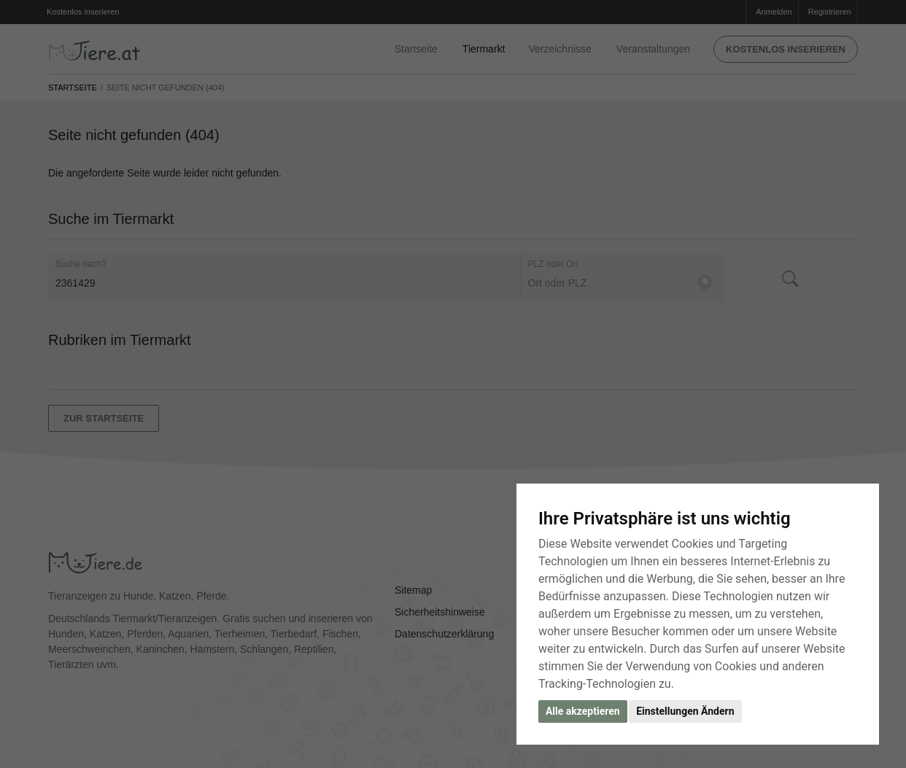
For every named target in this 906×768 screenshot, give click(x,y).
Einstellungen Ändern (685, 711)
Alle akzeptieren (583, 711)
